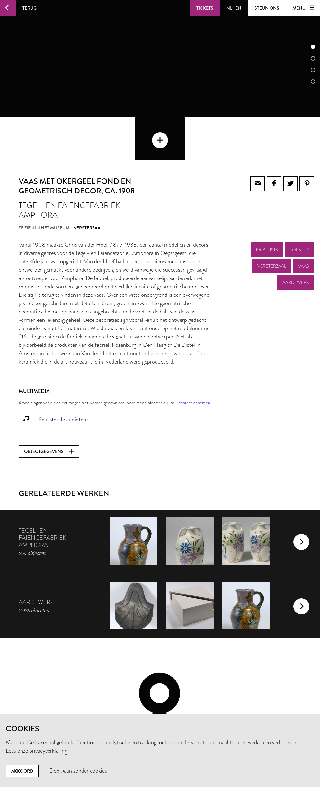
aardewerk (295, 239)
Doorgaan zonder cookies (78, 770)
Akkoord (22, 771)
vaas (303, 222)
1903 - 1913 (267, 206)
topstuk (299, 206)
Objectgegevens (49, 408)
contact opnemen (194, 359)
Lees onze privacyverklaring (36, 751)
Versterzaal (271, 222)
